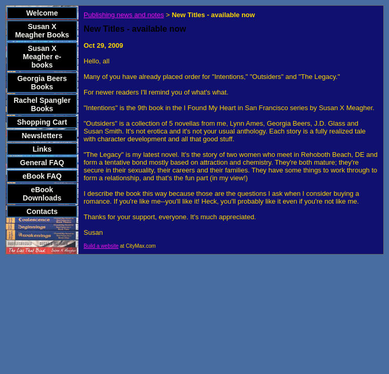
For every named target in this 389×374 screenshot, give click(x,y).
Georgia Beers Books (42, 82)
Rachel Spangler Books (42, 104)
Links (42, 149)
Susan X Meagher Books (42, 30)
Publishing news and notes (124, 15)
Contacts (42, 211)
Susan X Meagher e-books (42, 56)
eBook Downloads (42, 193)
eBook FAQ (41, 176)
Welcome (42, 13)
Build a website (101, 246)
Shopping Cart (42, 122)
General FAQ (42, 162)
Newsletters (42, 135)
